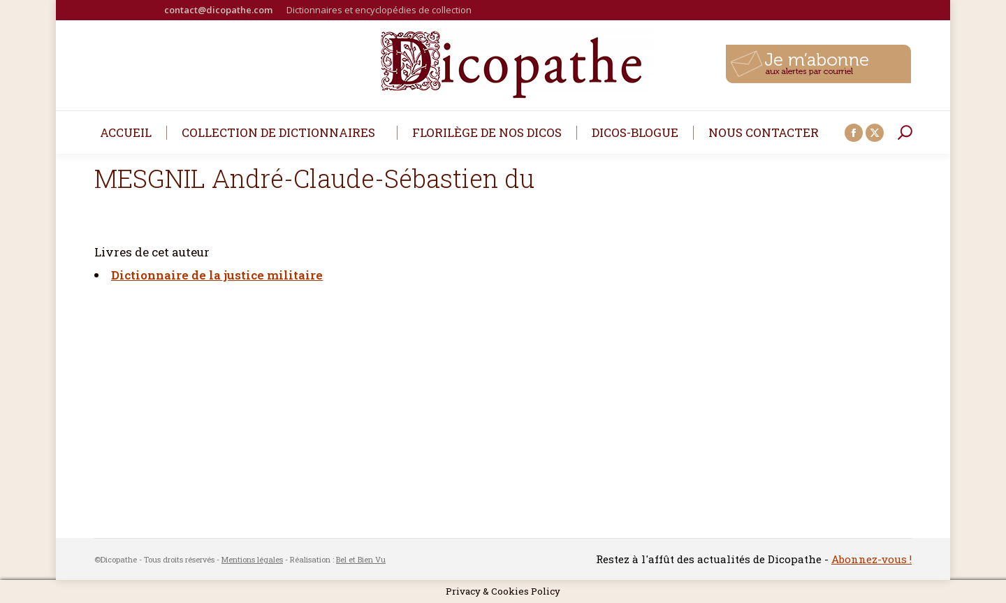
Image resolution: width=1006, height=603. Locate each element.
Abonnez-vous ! (871, 559)
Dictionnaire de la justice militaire (217, 275)
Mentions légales (252, 559)
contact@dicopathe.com (218, 9)
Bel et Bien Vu (361, 559)
